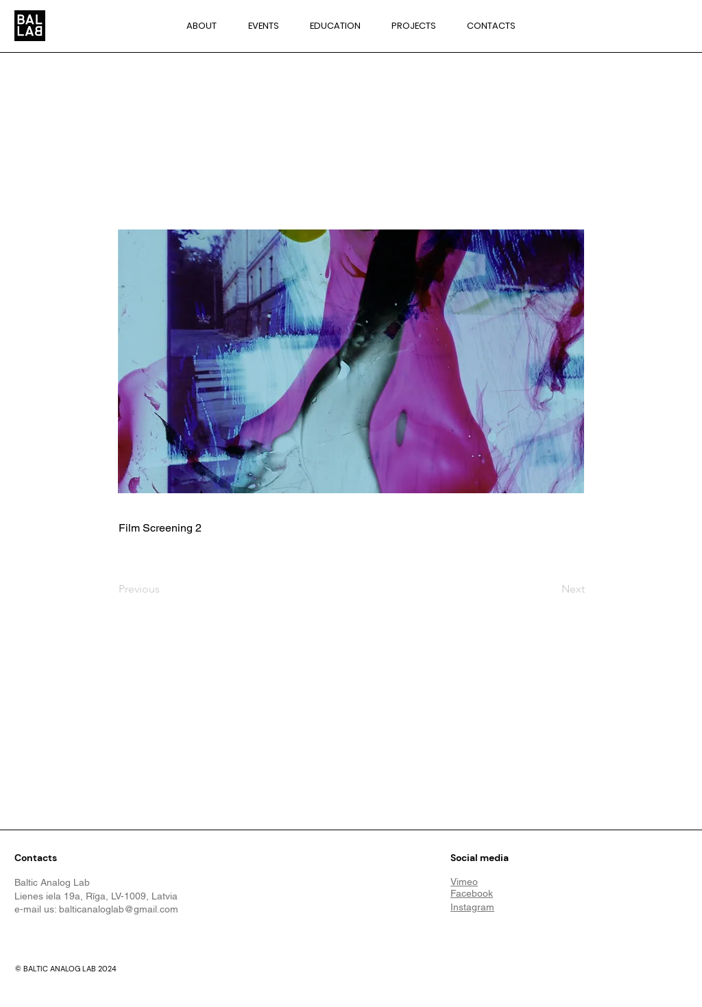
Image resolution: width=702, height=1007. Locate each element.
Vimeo (464, 881)
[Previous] (164, 589)
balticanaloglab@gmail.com (118, 909)
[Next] (550, 589)
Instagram (472, 907)
